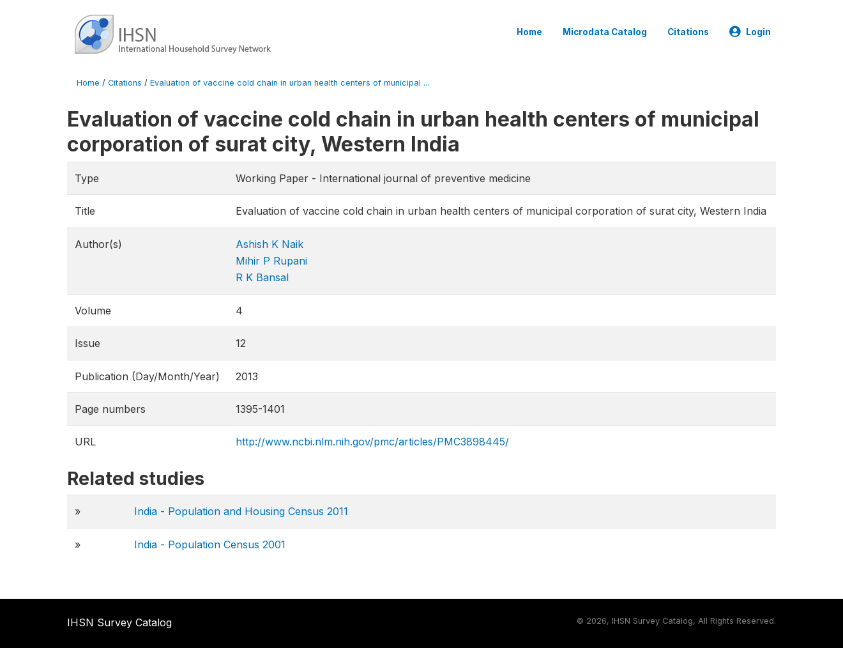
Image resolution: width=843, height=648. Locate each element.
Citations (688, 32)
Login (750, 32)
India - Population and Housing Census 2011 (241, 511)
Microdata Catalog (605, 32)
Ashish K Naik (269, 244)
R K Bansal (262, 277)
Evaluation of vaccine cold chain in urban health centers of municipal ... (289, 83)
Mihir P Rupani (271, 260)
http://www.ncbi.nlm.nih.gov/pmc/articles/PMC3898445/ (372, 441)
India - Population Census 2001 (209, 544)
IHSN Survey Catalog (119, 622)
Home (529, 32)
